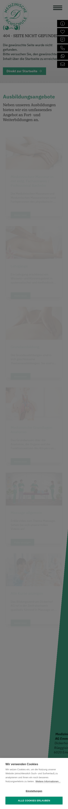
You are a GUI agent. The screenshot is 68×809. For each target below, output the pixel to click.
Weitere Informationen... (48, 781)
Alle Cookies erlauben (34, 800)
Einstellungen (34, 791)
